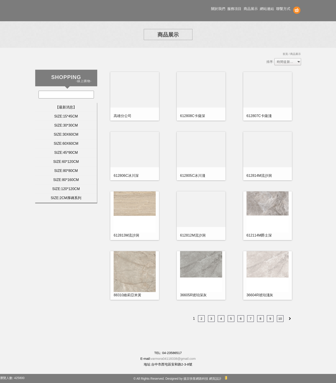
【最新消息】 (66, 107)
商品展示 (251, 9)
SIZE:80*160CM (66, 180)
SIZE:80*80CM (66, 171)
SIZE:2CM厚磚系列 (66, 198)
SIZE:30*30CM (66, 125)
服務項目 (234, 9)
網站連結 (267, 9)
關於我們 (218, 9)
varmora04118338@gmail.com (173, 358)
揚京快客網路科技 (195, 378)
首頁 (285, 54)
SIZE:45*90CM (66, 152)
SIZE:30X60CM (66, 134)
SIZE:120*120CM (66, 189)
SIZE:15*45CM (66, 116)
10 (280, 318)
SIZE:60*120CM (66, 162)
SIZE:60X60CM (66, 143)
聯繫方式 (283, 9)
